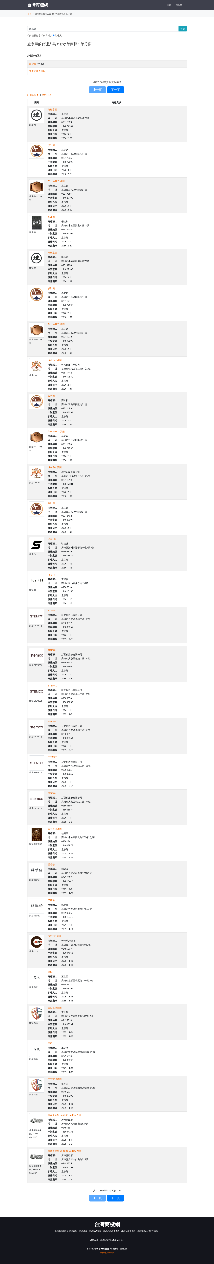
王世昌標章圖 (55, 1007)
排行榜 (179, 4)
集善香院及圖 (55, 828)
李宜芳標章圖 (55, 1079)
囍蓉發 (51, 864)
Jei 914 (51, 574)
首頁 (169, 4)
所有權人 (46, 35)
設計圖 (51, 145)
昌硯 (50, 971)
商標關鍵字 (34, 35)
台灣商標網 (37, 5)
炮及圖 (51, 216)
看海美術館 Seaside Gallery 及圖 (64, 1115)
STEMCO (52, 610)
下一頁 (115, 90)
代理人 (57, 35)
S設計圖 (52, 538)
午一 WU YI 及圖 (56, 181)
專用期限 (46, 94)
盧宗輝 (32, 64)
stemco (52, 649)
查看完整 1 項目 (37, 71)
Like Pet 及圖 (55, 360)
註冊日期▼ (33, 94)
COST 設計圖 (54, 936)
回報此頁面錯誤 (107, 1252)
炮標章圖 (52, 109)
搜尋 (182, 28)
